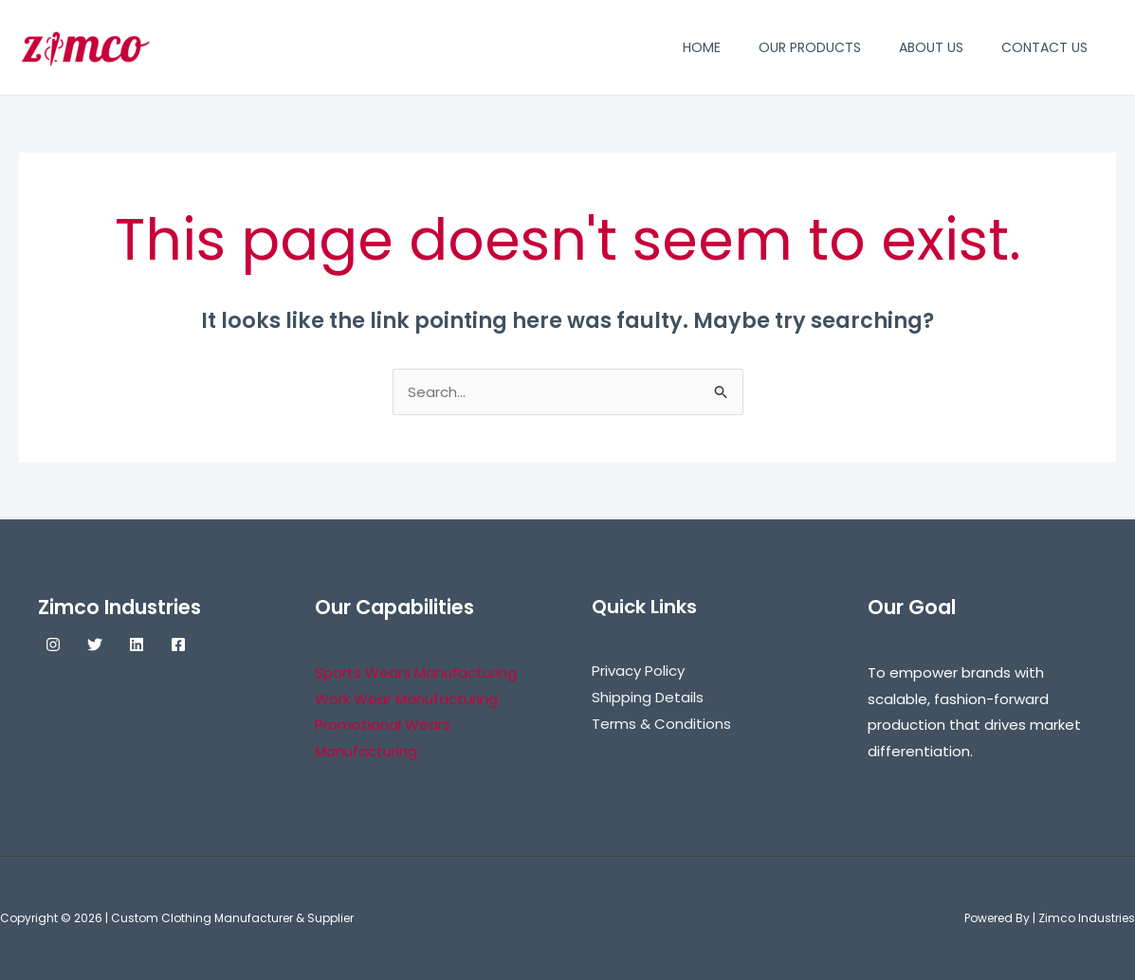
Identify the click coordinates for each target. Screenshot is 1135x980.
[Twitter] (95, 644)
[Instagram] (53, 644)
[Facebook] (178, 644)
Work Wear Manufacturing (406, 699)
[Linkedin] (136, 644)
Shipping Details (648, 697)
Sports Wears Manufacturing (416, 672)
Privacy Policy (638, 671)
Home (702, 47)
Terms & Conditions (661, 724)
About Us (931, 47)
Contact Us (1044, 47)
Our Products (810, 47)
